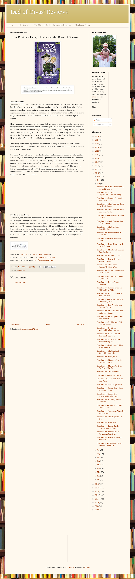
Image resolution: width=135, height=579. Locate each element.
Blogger (87, 567)
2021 (97, 155)
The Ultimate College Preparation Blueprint (53, 25)
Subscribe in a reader (47, 257)
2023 (97, 147)
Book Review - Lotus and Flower (109, 375)
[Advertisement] (47, 303)
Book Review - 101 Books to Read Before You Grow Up (109, 444)
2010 (97, 503)
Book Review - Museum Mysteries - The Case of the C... (110, 367)
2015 (97, 484)
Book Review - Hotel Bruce (107, 423)
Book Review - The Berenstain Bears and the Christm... (110, 205)
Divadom (23, 254)
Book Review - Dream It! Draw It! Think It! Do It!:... (109, 406)
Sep (98, 450)
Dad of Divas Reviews (41, 254)
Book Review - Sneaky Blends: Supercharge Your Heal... (108, 433)
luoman (71, 567)
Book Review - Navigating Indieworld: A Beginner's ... (108, 329)
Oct (98, 184)
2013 (97, 491)
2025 (97, 140)
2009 (97, 506)
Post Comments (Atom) (29, 329)
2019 (97, 162)
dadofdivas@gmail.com (43, 260)
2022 (97, 151)
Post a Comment (20, 282)
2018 (97, 166)
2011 (97, 499)
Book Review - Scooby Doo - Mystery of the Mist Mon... (107, 395)
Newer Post (15, 325)
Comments (99, 125)
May (99, 465)
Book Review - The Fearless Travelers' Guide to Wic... (107, 266)
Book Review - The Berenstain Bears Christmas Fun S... (110, 211)
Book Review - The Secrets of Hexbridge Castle (108, 228)
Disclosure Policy (82, 25)
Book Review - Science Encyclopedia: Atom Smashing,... (110, 194)
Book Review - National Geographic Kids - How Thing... (110, 199)
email (94, 97)
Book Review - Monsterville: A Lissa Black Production (110, 251)
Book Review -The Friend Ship (108, 372)
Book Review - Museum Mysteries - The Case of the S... (110, 361)
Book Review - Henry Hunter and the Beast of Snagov (110, 245)
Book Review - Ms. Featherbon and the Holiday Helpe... (110, 312)
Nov (99, 180)
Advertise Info (24, 25)
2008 (97, 510)
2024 (97, 144)
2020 (97, 158)
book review (21, 270)
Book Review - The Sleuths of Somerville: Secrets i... (108, 352)
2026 (97, 136)
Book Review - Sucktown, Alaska (109, 256)
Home (11, 25)
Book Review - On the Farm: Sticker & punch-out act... (110, 277)
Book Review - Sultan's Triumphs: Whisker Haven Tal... (109, 289)
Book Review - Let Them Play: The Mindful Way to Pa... (110, 300)
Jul (98, 457)
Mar (99, 472)
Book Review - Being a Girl (107, 357)
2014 (97, 488)
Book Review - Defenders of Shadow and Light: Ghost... (110, 188)
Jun (98, 461)
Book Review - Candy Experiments (110, 385)
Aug (99, 454)
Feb (98, 476)
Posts (97, 120)
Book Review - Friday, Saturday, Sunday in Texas (108, 260)
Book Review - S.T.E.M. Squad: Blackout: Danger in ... (108, 335)
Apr (98, 468)
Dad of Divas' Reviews (39, 11)
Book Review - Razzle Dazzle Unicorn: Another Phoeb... (108, 427)
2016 (97, 173)
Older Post (80, 325)
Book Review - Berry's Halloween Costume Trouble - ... (109, 306)
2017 (97, 169)
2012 (97, 495)
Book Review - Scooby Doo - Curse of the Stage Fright (110, 389)
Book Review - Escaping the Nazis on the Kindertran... (110, 318)
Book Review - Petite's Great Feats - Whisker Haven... (110, 295)
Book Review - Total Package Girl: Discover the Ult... (109, 323)
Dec (98, 176)
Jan (98, 480)
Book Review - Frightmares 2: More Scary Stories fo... (110, 346)
